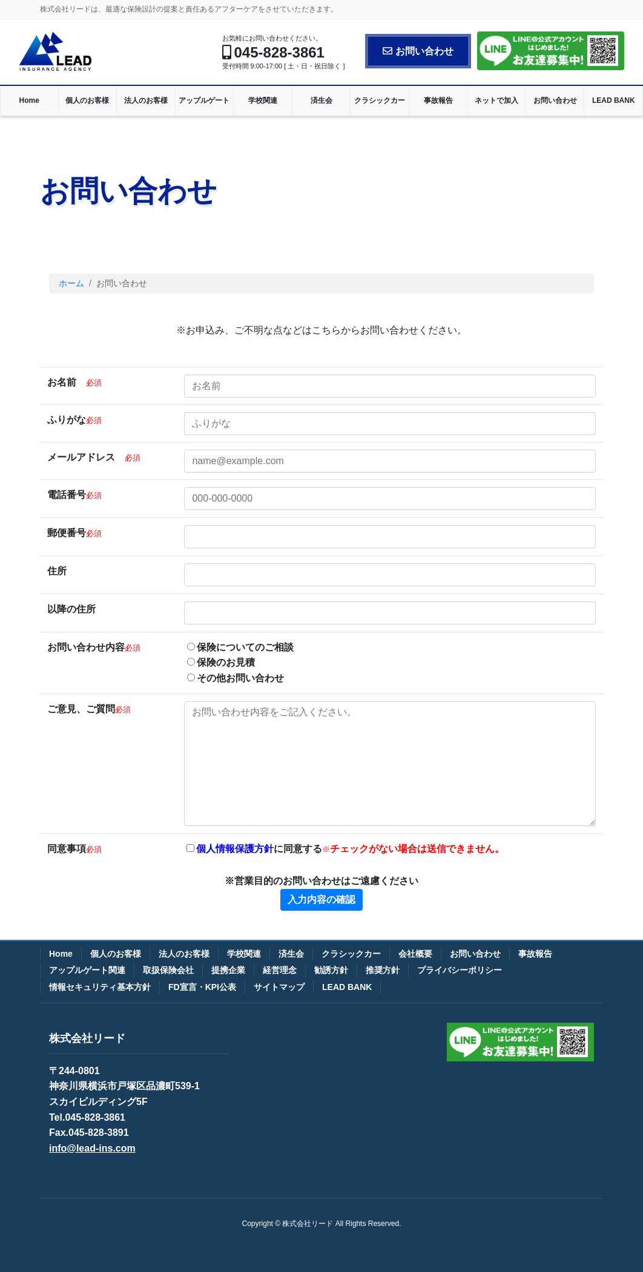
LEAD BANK (347, 987)
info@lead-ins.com (92, 1148)
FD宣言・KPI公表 (202, 987)
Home (61, 954)
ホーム (71, 283)
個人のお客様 (115, 954)
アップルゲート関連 (87, 970)
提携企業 (228, 970)
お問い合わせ (418, 51)
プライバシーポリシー (459, 970)
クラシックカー (351, 954)
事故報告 (535, 954)
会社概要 (415, 954)
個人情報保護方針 (235, 849)
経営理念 (280, 970)
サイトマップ (279, 987)
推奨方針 (383, 970)
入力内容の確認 (321, 899)
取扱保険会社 (168, 970)
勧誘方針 (331, 970)
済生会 (291, 954)
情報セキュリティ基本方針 (100, 987)
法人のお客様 (184, 954)
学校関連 (244, 954)
